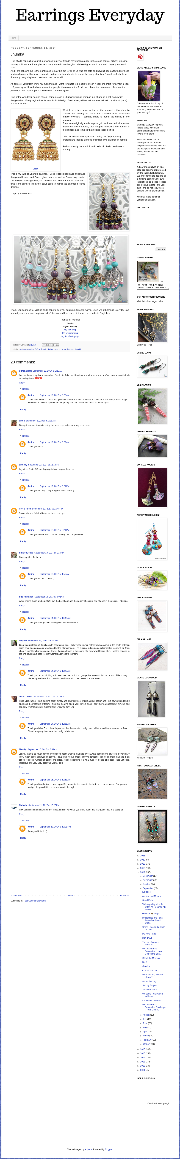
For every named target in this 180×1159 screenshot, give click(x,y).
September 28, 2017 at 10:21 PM (55, 827)
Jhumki (78, 349)
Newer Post (17, 895)
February (147, 1041)
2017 (143, 873)
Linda (22, 421)
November (148, 881)
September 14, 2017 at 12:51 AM (55, 724)
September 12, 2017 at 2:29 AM (47, 371)
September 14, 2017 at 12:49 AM (55, 618)
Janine (31, 395)
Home (13, 38)
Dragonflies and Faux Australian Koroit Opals (152, 921)
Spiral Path (147, 901)
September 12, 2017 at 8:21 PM (55, 486)
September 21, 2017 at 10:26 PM (43, 805)
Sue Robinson (26, 597)
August (146, 1016)
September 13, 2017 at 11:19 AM (48, 696)
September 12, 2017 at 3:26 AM (55, 395)
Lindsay (23, 465)
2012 (143, 1067)
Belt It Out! (147, 939)
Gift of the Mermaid (151, 959)
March (146, 1036)
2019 (143, 865)
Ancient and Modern (151, 897)
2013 (143, 1063)
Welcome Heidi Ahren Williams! (152, 996)
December (148, 877)
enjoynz (88, 1150)
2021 (143, 857)
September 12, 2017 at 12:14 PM (43, 465)
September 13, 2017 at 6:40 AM (43, 640)
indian (50, 349)
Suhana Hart (25, 371)
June (145, 1024)
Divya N (23, 640)
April (145, 1032)
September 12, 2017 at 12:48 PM (47, 509)
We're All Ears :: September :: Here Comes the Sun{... (152, 952)
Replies (25, 389)
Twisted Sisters (149, 991)
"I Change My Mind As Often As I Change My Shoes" (154, 908)
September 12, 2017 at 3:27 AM (55, 442)
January (147, 1045)
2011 (143, 1071)
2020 (143, 861)
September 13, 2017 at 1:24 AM (49, 553)
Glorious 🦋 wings (150, 914)
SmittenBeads (26, 553)
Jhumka (70, 349)
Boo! (144, 963)
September (148, 889)
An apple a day (149, 982)
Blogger (108, 1150)
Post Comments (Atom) (35, 901)
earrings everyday (26, 349)
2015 (143, 1054)
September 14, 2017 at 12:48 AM (55, 671)
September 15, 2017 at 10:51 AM (55, 780)
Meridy (23, 749)
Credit (35, 169)
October (147, 885)
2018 (143, 869)
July (145, 1020)
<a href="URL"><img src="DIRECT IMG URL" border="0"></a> (155, 287)
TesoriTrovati (25, 696)
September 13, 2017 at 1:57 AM (55, 574)
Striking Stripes (149, 986)
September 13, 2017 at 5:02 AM (49, 597)
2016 (143, 1050)
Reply (22, 383)
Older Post (124, 895)
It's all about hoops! (151, 1001)
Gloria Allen (25, 509)
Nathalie (23, 805)
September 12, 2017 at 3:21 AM (41, 421)
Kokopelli (146, 893)
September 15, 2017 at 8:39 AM (42, 749)
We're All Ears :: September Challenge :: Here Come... (153, 1008)
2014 (143, 1058)
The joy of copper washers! (150, 944)
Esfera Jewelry (41, 349)
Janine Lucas (60, 349)
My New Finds (149, 935)
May (145, 1028)
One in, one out (149, 971)
